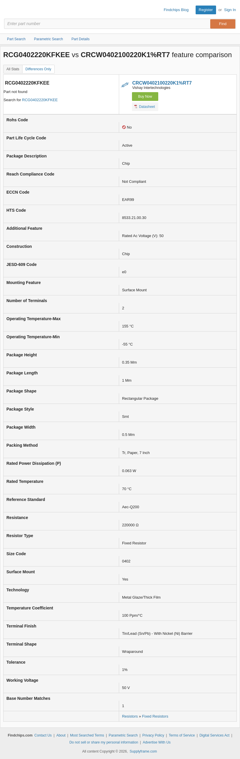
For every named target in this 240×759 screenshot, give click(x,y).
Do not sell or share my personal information (103, 742)
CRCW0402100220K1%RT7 (162, 82)
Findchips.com (9, 10)
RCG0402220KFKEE (40, 100)
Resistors (130, 716)
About (60, 735)
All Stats (12, 69)
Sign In (230, 10)
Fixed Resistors (155, 716)
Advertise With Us (157, 742)
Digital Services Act (214, 735)
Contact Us (43, 735)
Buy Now (145, 96)
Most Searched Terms (87, 735)
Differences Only (38, 69)
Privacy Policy (153, 735)
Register (206, 10)
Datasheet (144, 106)
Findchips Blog (176, 10)
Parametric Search (123, 735)
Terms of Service (182, 735)
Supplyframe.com (143, 751)
